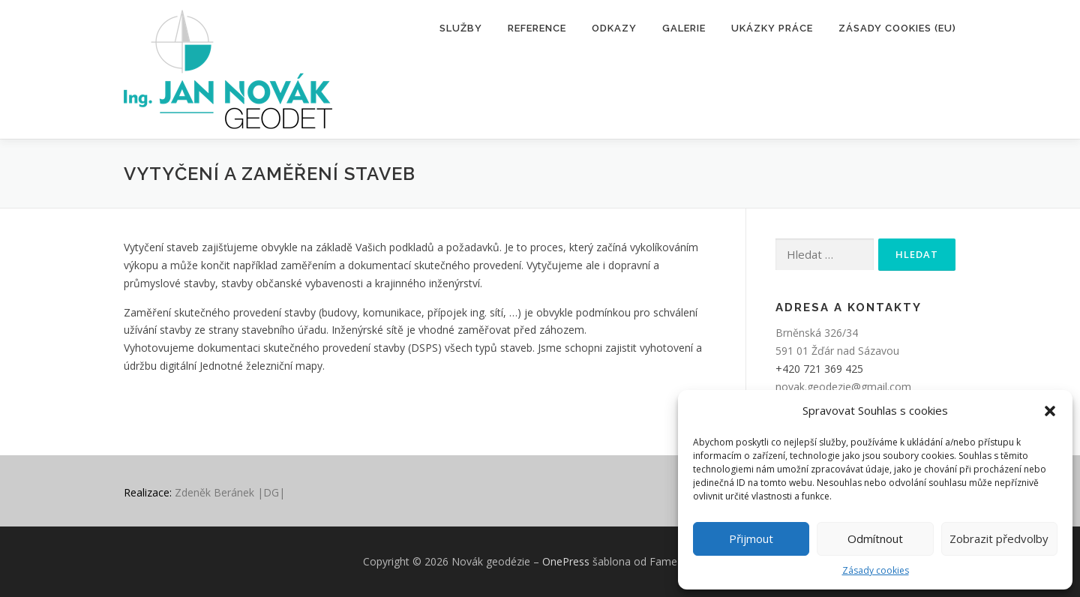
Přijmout (751, 538)
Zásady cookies (875, 570)
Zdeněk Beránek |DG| (230, 492)
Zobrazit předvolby (999, 538)
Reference (537, 28)
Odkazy (614, 28)
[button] (1050, 411)
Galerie (684, 28)
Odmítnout (875, 538)
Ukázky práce (772, 28)
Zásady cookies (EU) (897, 28)
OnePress (566, 561)
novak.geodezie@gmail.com (843, 387)
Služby (461, 28)
